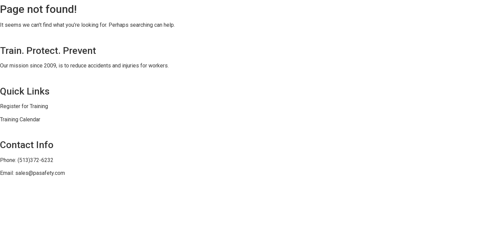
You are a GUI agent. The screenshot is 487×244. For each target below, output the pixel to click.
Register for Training (24, 106)
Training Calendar (20, 119)
